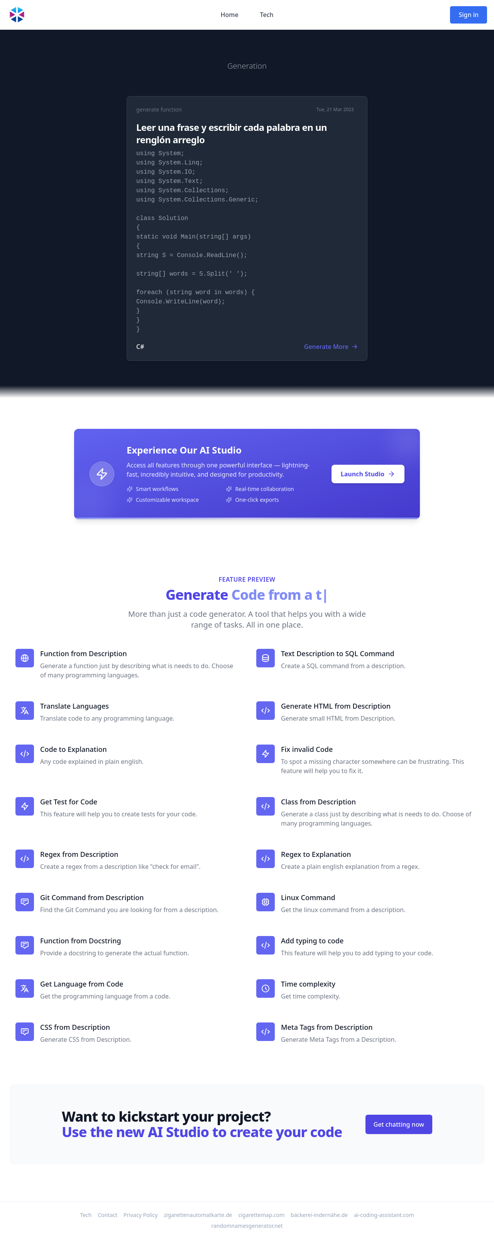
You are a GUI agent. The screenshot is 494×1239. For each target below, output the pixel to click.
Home (229, 14)
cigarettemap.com (262, 1215)
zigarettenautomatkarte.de (198, 1215)
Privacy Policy (140, 1215)
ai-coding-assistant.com (384, 1215)
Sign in (468, 14)
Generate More (331, 346)
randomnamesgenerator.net (247, 1225)
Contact (107, 1215)
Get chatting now (399, 1124)
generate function (159, 109)
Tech (267, 14)
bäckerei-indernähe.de (319, 1215)
